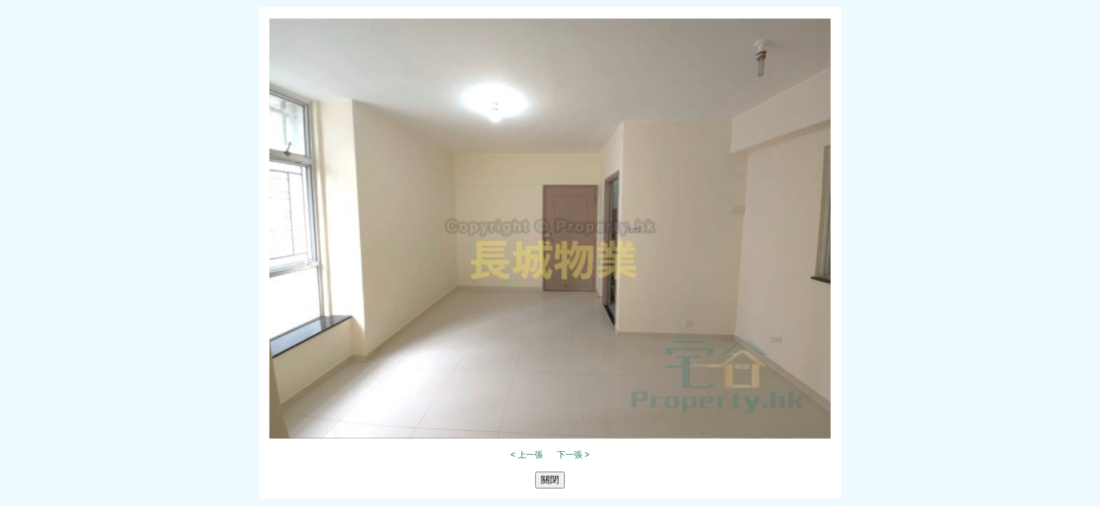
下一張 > (573, 455)
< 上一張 (527, 455)
